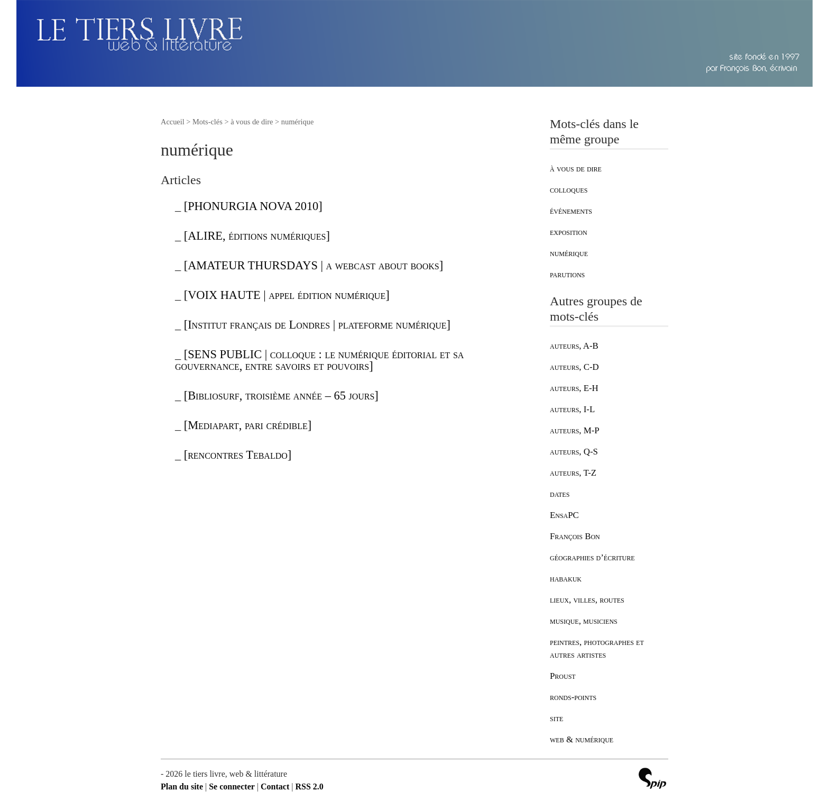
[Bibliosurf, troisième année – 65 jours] (281, 395)
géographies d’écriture (592, 557)
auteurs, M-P (575, 430)
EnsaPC (564, 515)
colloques (568, 190)
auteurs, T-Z (573, 473)
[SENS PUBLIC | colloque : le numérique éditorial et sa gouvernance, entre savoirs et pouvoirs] (319, 360)
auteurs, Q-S (574, 452)
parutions (567, 274)
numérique (569, 253)
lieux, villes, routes (587, 600)
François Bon (575, 536)
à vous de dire (576, 168)
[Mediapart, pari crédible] (248, 425)
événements (571, 211)
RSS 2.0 (309, 786)
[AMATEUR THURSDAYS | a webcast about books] (313, 265)
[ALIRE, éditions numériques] (257, 235)
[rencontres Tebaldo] (238, 454)
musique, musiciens (584, 621)
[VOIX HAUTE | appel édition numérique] (287, 295)
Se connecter (232, 786)
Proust (563, 676)
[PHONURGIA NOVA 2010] (253, 206)
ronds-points (573, 697)
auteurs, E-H (574, 388)
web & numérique (581, 739)
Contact (275, 786)
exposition (568, 232)
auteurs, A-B (574, 346)
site (556, 718)
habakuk (566, 579)
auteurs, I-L (572, 409)
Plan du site (182, 786)
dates (559, 494)
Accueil (173, 121)
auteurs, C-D (574, 367)
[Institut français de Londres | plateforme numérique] (317, 324)
